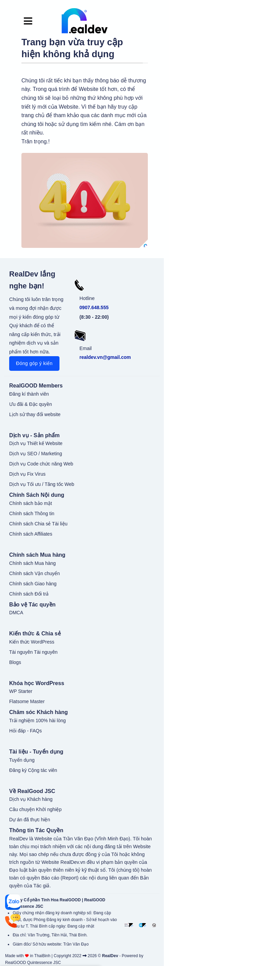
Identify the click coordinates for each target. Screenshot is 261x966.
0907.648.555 (94, 307)
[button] (28, 21)
